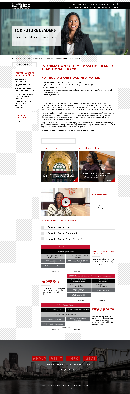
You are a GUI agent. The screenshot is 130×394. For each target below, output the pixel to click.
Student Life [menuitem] (113, 7)
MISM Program (20, 79)
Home (15, 58)
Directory (88, 364)
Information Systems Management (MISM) (24, 73)
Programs (23, 58)
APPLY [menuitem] (113, 4)
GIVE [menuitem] (108, 4)
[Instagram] (73, 370)
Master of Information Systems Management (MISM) (45, 58)
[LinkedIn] (69, 370)
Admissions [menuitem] (87, 7)
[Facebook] (57, 370)
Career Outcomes (21, 81)
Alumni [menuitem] (93, 4)
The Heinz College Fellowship (21, 104)
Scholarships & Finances (24, 101)
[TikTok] (61, 370)
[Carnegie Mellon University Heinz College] (21, 6)
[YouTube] (65, 370)
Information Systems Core (55, 227)
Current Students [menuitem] (100, 4)
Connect (73, 180)
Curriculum (110, 180)
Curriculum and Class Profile (23, 84)
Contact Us (62, 364)
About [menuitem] (70, 7)
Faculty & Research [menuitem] (100, 7)
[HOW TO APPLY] (24, 64)
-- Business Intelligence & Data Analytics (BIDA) (24, 95)
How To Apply (20, 107)
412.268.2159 (84, 385)
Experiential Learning (23, 88)
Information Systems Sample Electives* (61, 238)
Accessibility (75, 364)
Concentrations (21, 98)
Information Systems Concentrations (60, 233)
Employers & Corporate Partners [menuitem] (80, 4)
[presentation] (66, 202)
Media (40, 364)
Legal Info (49, 364)
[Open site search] (117, 4)
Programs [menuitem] (77, 7)
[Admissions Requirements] (58, 141)
